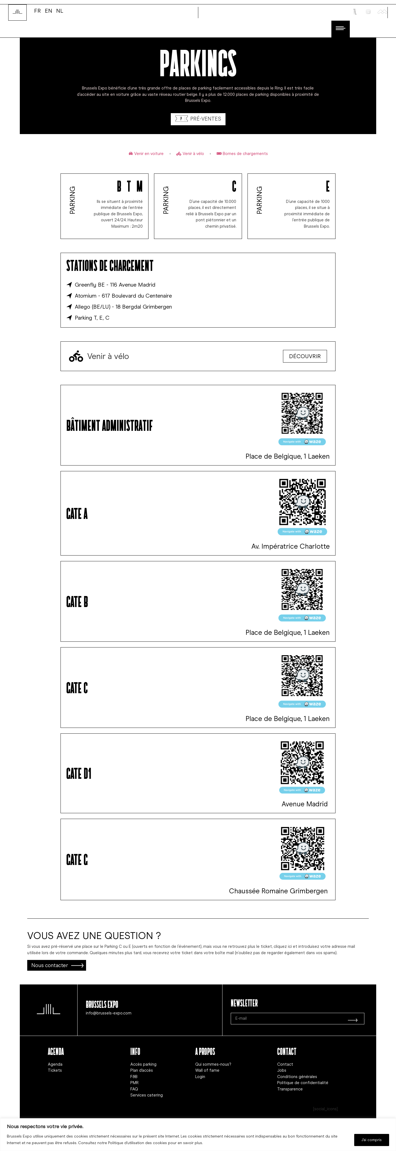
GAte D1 (78, 772)
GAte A (76, 513)
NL (59, 10)
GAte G (77, 859)
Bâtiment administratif (109, 425)
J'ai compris (371, 1139)
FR (37, 10)
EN (48, 10)
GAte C (77, 687)
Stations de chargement (109, 265)
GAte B (77, 601)
